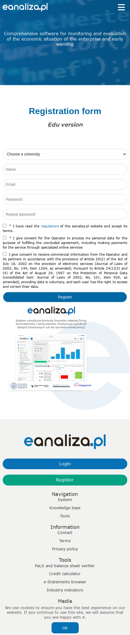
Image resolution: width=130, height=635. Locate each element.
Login (65, 463)
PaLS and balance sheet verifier (65, 565)
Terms (65, 540)
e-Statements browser (65, 581)
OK (65, 627)
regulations (50, 226)
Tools (65, 516)
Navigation (65, 494)
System (65, 499)
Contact (65, 532)
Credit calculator (65, 573)
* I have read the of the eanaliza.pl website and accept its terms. (65, 228)
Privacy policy (65, 549)
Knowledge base (64, 507)
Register (65, 479)
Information (65, 527)
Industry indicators (65, 590)
